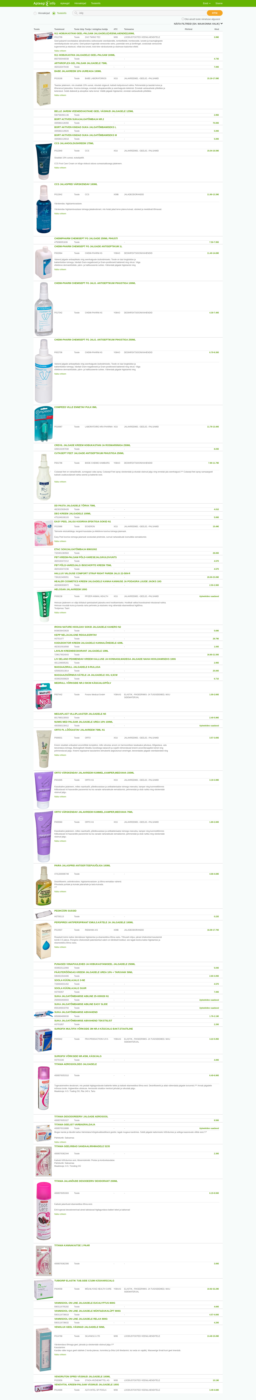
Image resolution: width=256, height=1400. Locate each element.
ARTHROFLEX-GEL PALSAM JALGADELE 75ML (80, 63)
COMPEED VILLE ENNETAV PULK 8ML (75, 407)
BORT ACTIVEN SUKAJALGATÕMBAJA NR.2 (79, 119)
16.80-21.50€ (213, 655)
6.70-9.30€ (214, 352)
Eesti (207, 3)
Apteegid (65, 3)
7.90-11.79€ (213, 463)
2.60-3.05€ (214, 976)
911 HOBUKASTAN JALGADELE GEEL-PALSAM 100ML (84, 55)
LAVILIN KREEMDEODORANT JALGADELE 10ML (81, 651)
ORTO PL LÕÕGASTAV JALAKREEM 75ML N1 (79, 730)
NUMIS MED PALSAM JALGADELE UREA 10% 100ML (83, 722)
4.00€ (216, 1060)
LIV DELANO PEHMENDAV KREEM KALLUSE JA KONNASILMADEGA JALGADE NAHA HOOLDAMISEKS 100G (115, 659)
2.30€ (216, 1153)
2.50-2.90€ (214, 585)
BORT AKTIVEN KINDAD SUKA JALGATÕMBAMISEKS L (85, 127)
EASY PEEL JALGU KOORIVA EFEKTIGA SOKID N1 (82, 521)
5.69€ (216, 631)
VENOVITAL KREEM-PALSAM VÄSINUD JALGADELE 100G (86, 1384)
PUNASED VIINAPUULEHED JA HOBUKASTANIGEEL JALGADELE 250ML (94, 964)
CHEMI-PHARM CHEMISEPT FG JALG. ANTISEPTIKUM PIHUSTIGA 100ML (95, 283)
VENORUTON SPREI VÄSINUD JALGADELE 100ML (82, 1376)
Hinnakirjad (80, 3)
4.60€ (216, 1307)
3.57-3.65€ (214, 738)
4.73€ (216, 59)
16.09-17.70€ (213, 930)
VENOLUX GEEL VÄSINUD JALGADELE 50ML (79, 1327)
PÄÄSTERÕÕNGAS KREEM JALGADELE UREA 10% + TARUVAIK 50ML (93, 972)
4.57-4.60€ (214, 1315)
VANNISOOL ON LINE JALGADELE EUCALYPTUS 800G (84, 1303)
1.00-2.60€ (214, 694)
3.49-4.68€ (214, 1390)
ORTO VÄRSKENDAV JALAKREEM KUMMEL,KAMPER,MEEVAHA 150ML (94, 772)
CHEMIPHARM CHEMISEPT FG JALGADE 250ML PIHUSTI (86, 238)
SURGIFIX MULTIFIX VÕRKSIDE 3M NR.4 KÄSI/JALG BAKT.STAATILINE (93, 1028)
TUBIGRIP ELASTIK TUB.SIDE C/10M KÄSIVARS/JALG (84, 1280)
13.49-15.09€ (213, 1336)
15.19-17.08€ (213, 78)
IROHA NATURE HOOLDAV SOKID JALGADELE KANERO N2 (87, 627)
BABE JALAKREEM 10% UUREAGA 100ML (78, 71)
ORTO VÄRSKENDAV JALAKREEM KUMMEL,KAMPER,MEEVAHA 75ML (93, 812)
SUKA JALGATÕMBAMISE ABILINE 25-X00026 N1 (81, 996)
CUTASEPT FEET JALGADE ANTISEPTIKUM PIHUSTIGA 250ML (89, 453)
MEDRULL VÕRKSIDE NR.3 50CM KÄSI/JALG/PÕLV (82, 683)
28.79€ (216, 639)
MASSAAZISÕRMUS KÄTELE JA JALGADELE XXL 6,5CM (85, 675)
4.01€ (216, 509)
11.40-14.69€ (213, 253)
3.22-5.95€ (214, 1039)
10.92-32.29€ (213, 1289)
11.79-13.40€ (213, 427)
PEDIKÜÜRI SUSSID (65, 910)
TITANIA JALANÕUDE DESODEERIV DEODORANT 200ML (86, 1181)
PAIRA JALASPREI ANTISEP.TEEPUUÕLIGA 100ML (82, 865)
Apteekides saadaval (209, 596)
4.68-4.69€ (214, 874)
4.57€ (216, 561)
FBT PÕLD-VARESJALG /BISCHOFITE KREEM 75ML (83, 565)
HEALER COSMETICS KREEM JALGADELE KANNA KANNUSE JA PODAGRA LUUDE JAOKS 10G (108, 581)
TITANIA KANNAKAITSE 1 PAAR (72, 1245)
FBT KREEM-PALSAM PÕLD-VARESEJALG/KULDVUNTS (85, 557)
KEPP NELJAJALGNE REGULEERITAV (75, 635)
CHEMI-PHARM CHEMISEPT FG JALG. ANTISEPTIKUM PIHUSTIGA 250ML (95, 339)
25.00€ (216, 671)
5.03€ (216, 968)
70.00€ (216, 123)
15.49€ (216, 526)
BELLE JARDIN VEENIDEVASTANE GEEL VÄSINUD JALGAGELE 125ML (94, 111)
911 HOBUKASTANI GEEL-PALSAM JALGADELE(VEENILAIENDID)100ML (94, 33)
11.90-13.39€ (213, 194)
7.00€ (216, 67)
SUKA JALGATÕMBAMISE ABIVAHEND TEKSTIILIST (83, 1020)
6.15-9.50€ (214, 1193)
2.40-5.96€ (214, 718)
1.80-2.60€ (214, 822)
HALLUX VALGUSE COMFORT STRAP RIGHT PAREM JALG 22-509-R (92, 573)
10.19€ (216, 1380)
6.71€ (216, 679)
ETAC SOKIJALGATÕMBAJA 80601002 (75, 549)
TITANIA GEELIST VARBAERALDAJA (74, 1124)
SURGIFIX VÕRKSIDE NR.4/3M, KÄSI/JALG (78, 1056)
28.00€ (216, 553)
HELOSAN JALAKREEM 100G (70, 589)
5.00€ (216, 131)
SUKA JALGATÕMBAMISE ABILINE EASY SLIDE (81, 1004)
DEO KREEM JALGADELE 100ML (72, 513)
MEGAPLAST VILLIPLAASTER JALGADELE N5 (80, 714)
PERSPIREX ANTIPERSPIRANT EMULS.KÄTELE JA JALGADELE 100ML (94, 922)
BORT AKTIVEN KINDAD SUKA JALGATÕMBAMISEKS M (85, 135)
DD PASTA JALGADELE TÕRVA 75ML (75, 505)
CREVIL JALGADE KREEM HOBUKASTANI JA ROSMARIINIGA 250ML (92, 445)
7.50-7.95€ (214, 242)
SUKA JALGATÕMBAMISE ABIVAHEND (76, 1012)
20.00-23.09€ (213, 577)
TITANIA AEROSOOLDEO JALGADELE (75, 1064)
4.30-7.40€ (214, 313)
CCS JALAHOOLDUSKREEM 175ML (74, 143)
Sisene (219, 3)
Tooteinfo (96, 3)
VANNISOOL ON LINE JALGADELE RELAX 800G (81, 1319)
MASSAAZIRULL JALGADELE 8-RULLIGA (77, 667)
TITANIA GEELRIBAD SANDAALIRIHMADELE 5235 (82, 1146)
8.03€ (216, 449)
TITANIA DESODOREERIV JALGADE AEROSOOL (81, 1116)
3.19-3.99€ (214, 780)
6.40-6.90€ (214, 1075)
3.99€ (216, 37)
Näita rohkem (60, 51)
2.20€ (216, 1024)
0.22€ (216, 916)
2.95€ (216, 115)
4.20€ (216, 1323)
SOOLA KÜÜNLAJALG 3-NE (69, 980)
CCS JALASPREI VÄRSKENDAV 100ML (76, 184)
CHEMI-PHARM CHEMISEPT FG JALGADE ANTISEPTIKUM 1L (88, 246)
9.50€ (216, 1120)
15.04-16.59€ (213, 151)
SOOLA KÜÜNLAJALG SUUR (70, 988)
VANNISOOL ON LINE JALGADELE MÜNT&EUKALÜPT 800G (87, 1311)
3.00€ (216, 1264)
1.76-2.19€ (214, 1016)
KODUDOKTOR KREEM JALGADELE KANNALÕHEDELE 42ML (88, 643)
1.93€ (216, 647)
